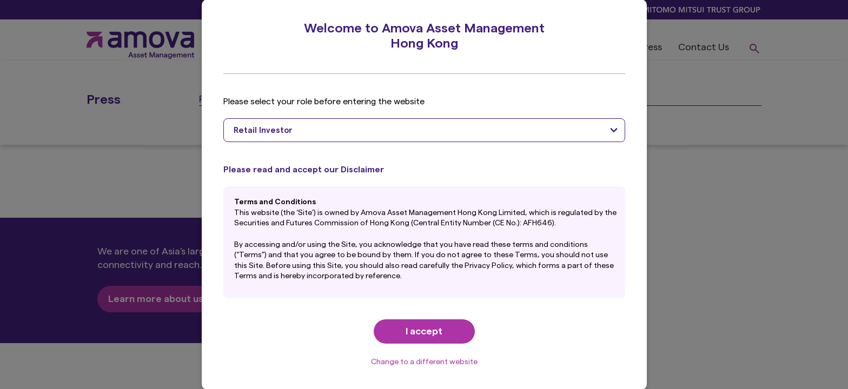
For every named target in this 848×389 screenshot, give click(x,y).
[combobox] (424, 130)
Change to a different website (424, 362)
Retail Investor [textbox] (263, 130)
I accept (424, 331)
